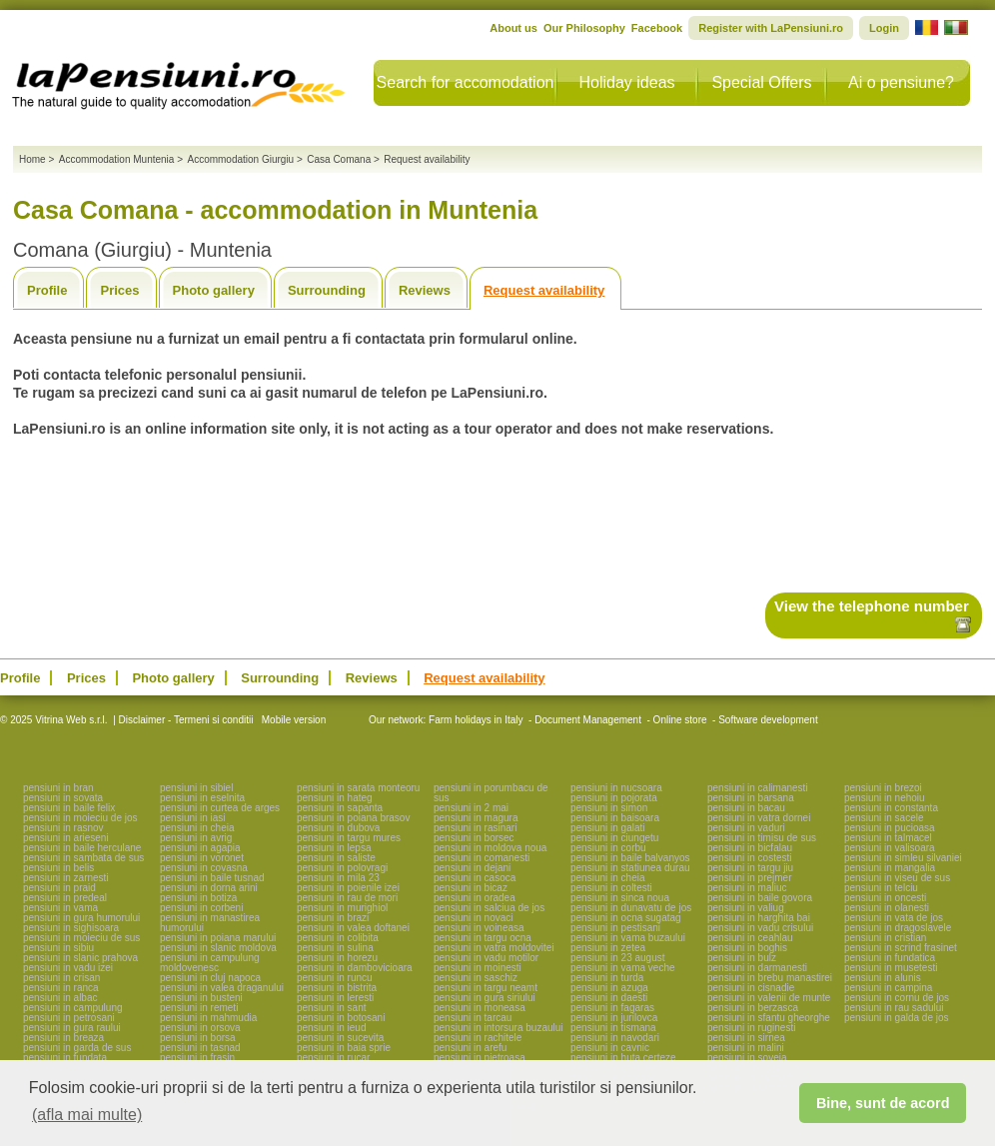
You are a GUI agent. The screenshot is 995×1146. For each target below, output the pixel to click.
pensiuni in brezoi (883, 787)
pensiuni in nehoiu (884, 797)
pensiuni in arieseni (66, 837)
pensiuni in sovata (63, 797)
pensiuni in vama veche (622, 967)
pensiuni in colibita (338, 937)
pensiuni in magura (476, 817)
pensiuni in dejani (472, 867)
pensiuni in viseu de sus (897, 877)
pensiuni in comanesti (481, 857)
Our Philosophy (584, 28)
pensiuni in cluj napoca (210, 977)
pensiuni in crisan (61, 977)
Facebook (656, 28)
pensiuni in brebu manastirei (769, 977)
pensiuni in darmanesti (757, 967)
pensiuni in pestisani (615, 927)
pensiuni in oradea (474, 897)
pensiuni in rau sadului (894, 1007)
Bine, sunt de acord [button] (883, 1103)
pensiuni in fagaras (612, 1007)
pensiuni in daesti (608, 997)
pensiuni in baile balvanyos (630, 857)
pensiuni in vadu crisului (760, 927)
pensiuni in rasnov (63, 827)
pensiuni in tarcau (472, 1017)
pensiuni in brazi (333, 917)
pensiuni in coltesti (611, 887)
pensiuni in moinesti (477, 967)
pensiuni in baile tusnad (212, 877)
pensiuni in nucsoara (616, 787)
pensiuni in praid (59, 887)
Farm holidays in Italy (475, 719)
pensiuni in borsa (198, 1037)
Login (884, 28)
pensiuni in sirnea (746, 1037)
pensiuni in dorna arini (209, 887)
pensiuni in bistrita (337, 987)
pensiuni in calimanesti (757, 787)
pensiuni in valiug (745, 907)
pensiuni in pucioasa (889, 827)
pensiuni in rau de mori (347, 897)
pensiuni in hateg (335, 797)
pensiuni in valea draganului (222, 987)
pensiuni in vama (60, 907)
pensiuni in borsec (474, 837)
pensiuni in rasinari (475, 827)
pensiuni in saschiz (475, 977)
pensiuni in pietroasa (479, 1057)
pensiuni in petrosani (69, 1017)
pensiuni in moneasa (479, 1007)
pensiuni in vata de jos (893, 917)
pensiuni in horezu (337, 957)
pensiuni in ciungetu (614, 837)
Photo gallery (214, 290)
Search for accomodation (465, 82)
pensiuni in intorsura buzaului (498, 1027)
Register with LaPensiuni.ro (770, 28)
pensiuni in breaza (63, 1037)
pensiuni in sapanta (340, 807)
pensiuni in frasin (197, 1057)
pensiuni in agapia (200, 847)
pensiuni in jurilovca (613, 1017)
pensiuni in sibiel (196, 787)
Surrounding (327, 290)
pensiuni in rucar (333, 1057)
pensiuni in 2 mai (471, 807)
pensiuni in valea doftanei (353, 927)
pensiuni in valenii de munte (768, 997)
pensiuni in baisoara (614, 817)
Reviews (425, 290)
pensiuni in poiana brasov (353, 817)
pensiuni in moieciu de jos (80, 817)
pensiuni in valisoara (889, 847)
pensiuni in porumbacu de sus (491, 792)
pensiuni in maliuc (747, 887)
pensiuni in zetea (607, 947)
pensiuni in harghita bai (758, 917)
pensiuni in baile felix (69, 807)
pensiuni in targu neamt (485, 987)
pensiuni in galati (607, 827)
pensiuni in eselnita (202, 797)
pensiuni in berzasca (752, 1007)
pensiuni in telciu (881, 887)
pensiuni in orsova (200, 1027)
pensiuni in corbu (608, 847)
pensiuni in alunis (882, 977)
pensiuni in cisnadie (750, 987)
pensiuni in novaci (473, 917)
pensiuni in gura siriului (484, 997)
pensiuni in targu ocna (482, 937)
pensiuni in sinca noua (619, 897)
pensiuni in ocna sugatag (625, 917)
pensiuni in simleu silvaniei (903, 857)
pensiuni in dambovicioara (355, 967)
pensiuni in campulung (73, 1007)
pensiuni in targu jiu (750, 867)
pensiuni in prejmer (749, 877)
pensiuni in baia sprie (344, 1047)
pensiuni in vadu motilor (486, 957)
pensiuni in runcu (335, 977)
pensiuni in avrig (196, 837)
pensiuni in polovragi (342, 867)
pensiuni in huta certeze (623, 1057)
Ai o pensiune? (901, 82)
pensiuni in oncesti (885, 897)
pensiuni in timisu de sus (761, 837)
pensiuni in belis (58, 867)
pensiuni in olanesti (886, 907)
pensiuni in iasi (193, 817)
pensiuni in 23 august (617, 957)
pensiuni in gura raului (72, 1027)
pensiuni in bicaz (470, 887)
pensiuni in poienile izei (348, 887)
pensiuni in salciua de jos (489, 907)
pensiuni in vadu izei (68, 967)
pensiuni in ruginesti (751, 1027)
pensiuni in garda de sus (77, 1047)
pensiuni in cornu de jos (896, 997)
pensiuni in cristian (885, 937)
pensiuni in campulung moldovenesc (210, 962)
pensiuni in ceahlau (750, 937)
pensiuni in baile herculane (82, 847)
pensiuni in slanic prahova (80, 957)
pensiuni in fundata (65, 1057)
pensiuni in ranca (61, 987)
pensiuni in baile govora (759, 897)
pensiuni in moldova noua (490, 847)
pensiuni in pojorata (613, 797)
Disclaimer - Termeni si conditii (186, 719)
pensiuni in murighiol (342, 907)
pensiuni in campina (888, 987)
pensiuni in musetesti (890, 967)
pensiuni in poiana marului (218, 937)
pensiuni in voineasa (479, 927)
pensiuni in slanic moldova (218, 947)
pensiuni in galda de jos (896, 1017)
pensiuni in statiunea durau (630, 867)
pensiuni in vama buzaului (627, 937)
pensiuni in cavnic (609, 1047)
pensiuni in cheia (197, 827)
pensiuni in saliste (336, 857)
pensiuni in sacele (884, 817)
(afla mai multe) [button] (87, 1114)
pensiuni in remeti (199, 1007)
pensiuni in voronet (202, 857)
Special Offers (761, 82)
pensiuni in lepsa (334, 847)
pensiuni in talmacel (888, 837)
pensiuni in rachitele (477, 1037)
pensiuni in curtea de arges (220, 807)
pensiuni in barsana (750, 797)
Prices (119, 290)
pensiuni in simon (608, 807)
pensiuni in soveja (747, 1057)
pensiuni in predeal (65, 897)
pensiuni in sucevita (340, 1037)
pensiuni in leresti (335, 997)
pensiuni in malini (745, 1047)
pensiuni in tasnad (200, 1047)
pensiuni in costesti (749, 857)
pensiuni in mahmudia (208, 1017)
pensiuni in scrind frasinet (900, 947)
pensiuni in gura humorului (81, 917)
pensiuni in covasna (204, 867)
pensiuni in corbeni (201, 907)
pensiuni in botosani (341, 1017)
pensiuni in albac (60, 997)
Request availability (544, 290)
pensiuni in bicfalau (749, 847)
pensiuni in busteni (201, 997)
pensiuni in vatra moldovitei (494, 947)
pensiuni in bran (58, 787)
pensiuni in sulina (335, 947)
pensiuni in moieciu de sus (81, 937)
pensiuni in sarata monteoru (358, 787)
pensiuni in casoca (474, 877)
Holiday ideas (626, 82)
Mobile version (292, 719)
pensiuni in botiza (198, 897)
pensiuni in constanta (891, 807)
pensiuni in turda (606, 977)
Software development (768, 719)
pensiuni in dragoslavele (897, 927)
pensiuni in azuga (609, 987)
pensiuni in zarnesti (66, 877)
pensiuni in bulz (741, 957)
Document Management (587, 719)
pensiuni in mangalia (889, 867)
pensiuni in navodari (614, 1037)
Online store (680, 719)
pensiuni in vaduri (746, 827)
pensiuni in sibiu (58, 947)
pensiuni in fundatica (889, 957)
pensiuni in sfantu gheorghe (768, 1017)
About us (513, 28)
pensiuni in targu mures (349, 837)
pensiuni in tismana (613, 1027)
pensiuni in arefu (470, 1047)
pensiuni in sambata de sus (83, 857)
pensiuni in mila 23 (338, 877)
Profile (47, 290)
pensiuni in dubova (338, 827)
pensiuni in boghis (747, 947)
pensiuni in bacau (746, 807)
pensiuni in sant (332, 1007)
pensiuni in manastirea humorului (210, 922)
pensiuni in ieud (332, 1027)
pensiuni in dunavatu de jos (630, 907)
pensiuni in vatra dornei (758, 817)
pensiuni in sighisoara (71, 927)
